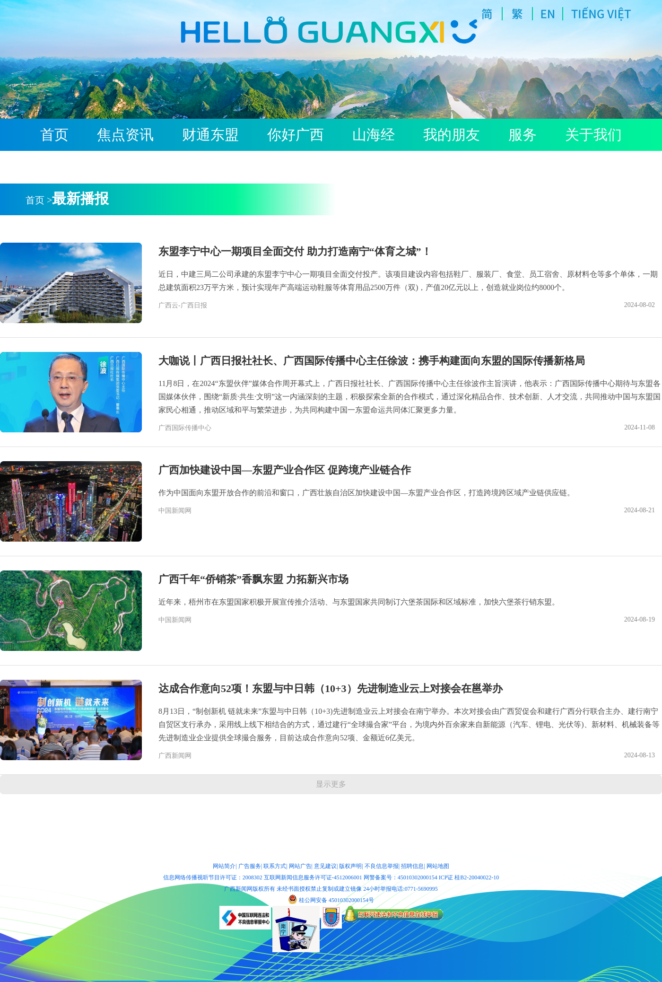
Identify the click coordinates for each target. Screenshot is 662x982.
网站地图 (438, 866)
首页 (54, 135)
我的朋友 (451, 135)
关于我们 (593, 135)
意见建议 (325, 866)
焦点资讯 (125, 135)
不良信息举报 (382, 866)
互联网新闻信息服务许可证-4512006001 (313, 877)
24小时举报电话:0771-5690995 (400, 889)
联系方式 (274, 866)
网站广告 (300, 866)
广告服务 (249, 866)
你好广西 (295, 135)
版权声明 (350, 866)
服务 (522, 135)
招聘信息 (412, 866)
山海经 (373, 135)
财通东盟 (210, 135)
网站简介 (224, 866)
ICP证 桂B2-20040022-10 (469, 877)
